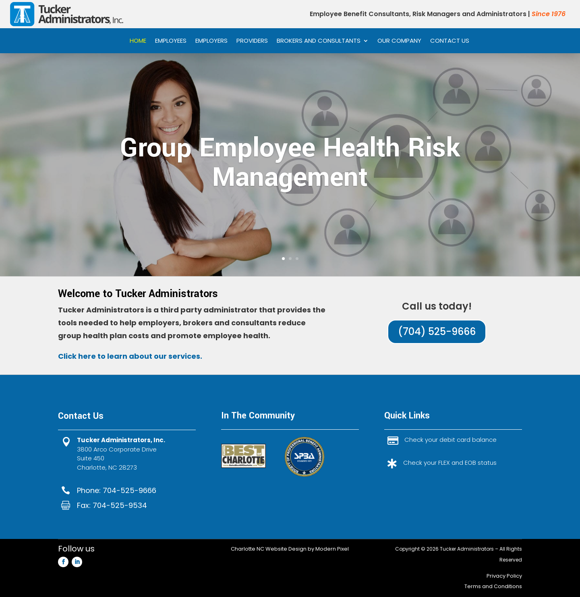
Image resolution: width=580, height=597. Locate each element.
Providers (252, 41)
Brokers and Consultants (318, 41)
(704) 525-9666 (437, 331)
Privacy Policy (504, 576)
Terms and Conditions (493, 586)
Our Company (399, 41)
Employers (211, 41)
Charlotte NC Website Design (269, 549)
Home (138, 41)
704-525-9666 (129, 490)
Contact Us (449, 41)
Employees (170, 41)
